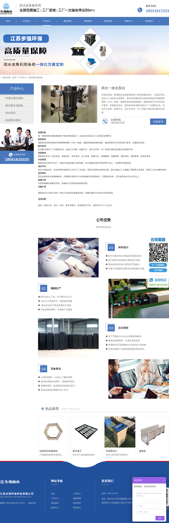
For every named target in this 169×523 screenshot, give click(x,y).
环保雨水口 (111, 451)
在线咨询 (158, 121)
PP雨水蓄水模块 (14, 98)
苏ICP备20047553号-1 (16, 503)
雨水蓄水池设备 (36, 77)
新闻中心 (129, 21)
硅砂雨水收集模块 (49, 451)
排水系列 (10, 112)
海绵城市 (88, 21)
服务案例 (67, 21)
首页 (8, 21)
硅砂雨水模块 (13, 120)
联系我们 (149, 21)
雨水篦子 (77, 451)
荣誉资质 (108, 21)
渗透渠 (142, 451)
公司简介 (27, 21)
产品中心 (47, 21)
